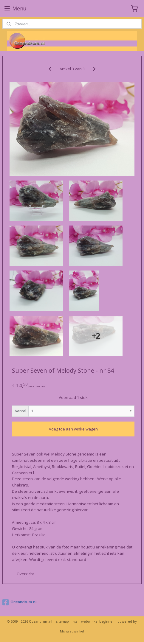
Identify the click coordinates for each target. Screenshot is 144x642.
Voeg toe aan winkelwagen (73, 429)
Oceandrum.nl (19, 602)
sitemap (62, 621)
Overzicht (25, 573)
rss (75, 621)
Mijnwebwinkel (72, 631)
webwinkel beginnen (97, 621)
